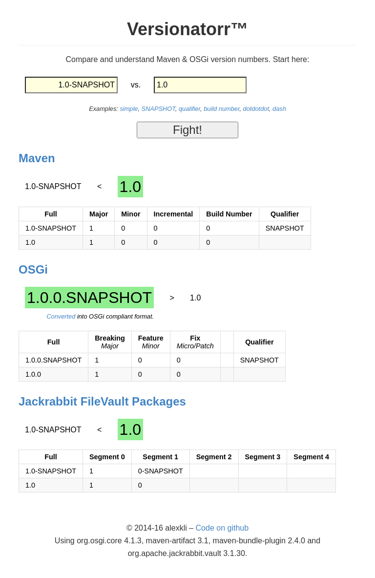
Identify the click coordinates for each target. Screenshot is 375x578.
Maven (37, 158)
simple (129, 108)
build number (221, 108)
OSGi (33, 269)
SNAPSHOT (158, 108)
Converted (60, 316)
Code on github (222, 528)
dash (279, 108)
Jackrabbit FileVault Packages (102, 401)
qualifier (189, 108)
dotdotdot (256, 108)
